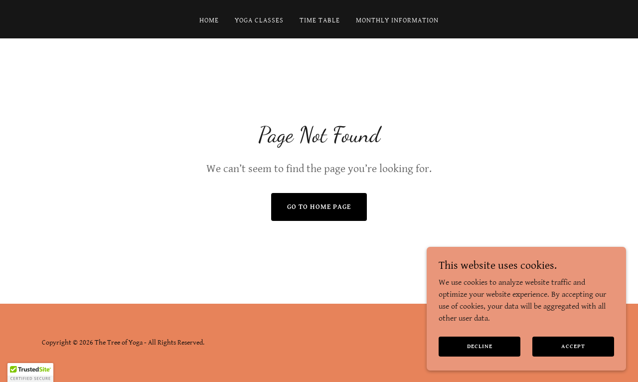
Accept (573, 346)
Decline (479, 346)
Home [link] (209, 20)
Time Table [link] (320, 20)
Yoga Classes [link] (259, 20)
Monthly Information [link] (397, 20)
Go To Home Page (319, 207)
